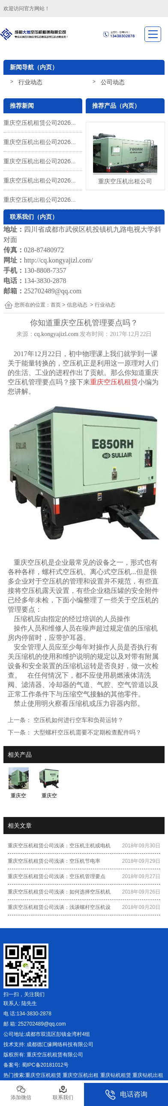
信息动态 (77, 305)
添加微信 (21, 1092)
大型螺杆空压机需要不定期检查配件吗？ (86, 732)
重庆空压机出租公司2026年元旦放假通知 (58, 199)
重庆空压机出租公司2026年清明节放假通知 (61, 142)
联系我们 (63, 1092)
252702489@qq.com (52, 291)
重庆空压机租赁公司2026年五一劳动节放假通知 (67, 122)
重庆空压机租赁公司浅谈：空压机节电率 (54, 861)
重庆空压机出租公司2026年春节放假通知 (58, 180)
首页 (56, 305)
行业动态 (30, 82)
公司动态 (113, 82)
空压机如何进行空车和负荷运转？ (77, 720)
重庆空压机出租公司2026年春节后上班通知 (61, 161)
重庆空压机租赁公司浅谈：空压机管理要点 (56, 876)
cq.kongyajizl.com (56, 334)
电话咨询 (126, 1094)
